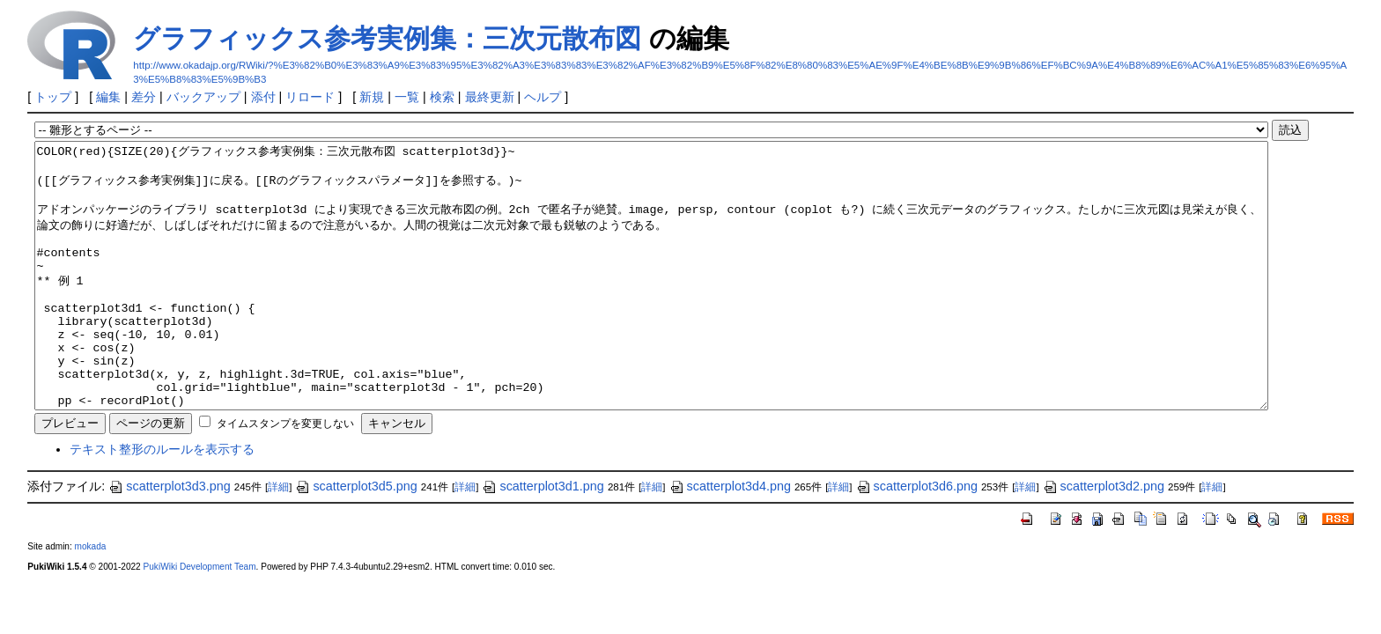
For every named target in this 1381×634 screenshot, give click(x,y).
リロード (310, 97)
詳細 (278, 539)
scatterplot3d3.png (169, 539)
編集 (108, 97)
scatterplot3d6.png (917, 539)
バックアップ (203, 97)
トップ (52, 97)
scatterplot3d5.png (356, 539)
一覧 (407, 97)
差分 (143, 97)
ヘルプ (542, 97)
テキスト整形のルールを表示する (162, 502)
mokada (91, 599)
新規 (371, 97)
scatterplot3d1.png (542, 539)
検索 (442, 97)
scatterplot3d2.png (1103, 539)
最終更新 (489, 97)
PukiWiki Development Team (200, 619)
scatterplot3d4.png (730, 539)
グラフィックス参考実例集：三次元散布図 (387, 38)
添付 (263, 97)
